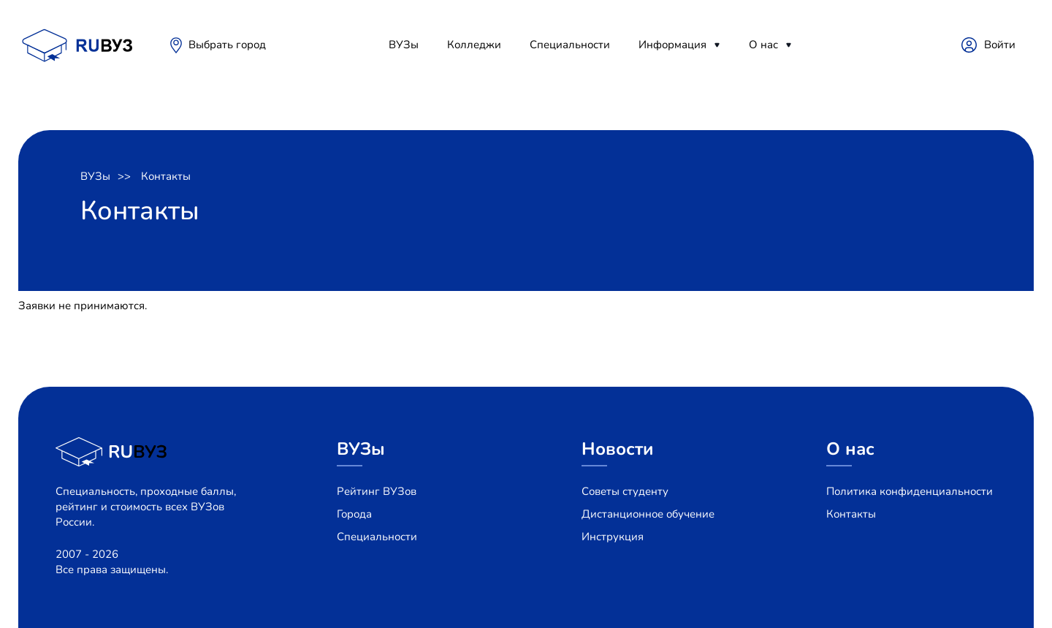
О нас (763, 44)
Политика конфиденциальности (909, 491)
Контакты (166, 176)
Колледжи (474, 44)
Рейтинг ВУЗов (376, 491)
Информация (672, 44)
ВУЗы (404, 44)
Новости (618, 449)
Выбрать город (227, 44)
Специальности (570, 44)
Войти (999, 44)
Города (354, 514)
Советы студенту (625, 491)
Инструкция (613, 536)
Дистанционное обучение (648, 514)
